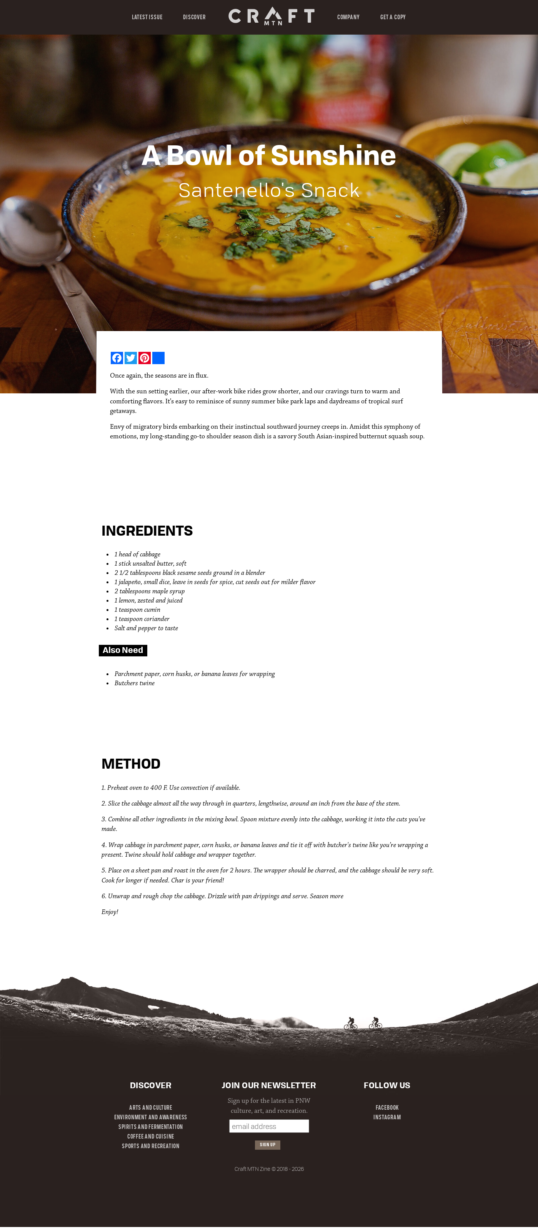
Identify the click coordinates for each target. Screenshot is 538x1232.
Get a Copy (393, 18)
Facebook (387, 1108)
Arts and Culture (150, 1108)
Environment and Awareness (150, 1118)
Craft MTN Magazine (271, 16)
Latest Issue (147, 18)
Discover (194, 18)
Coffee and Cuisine (151, 1137)
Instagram (387, 1118)
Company (348, 18)
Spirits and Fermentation (150, 1127)
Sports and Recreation (151, 1147)
